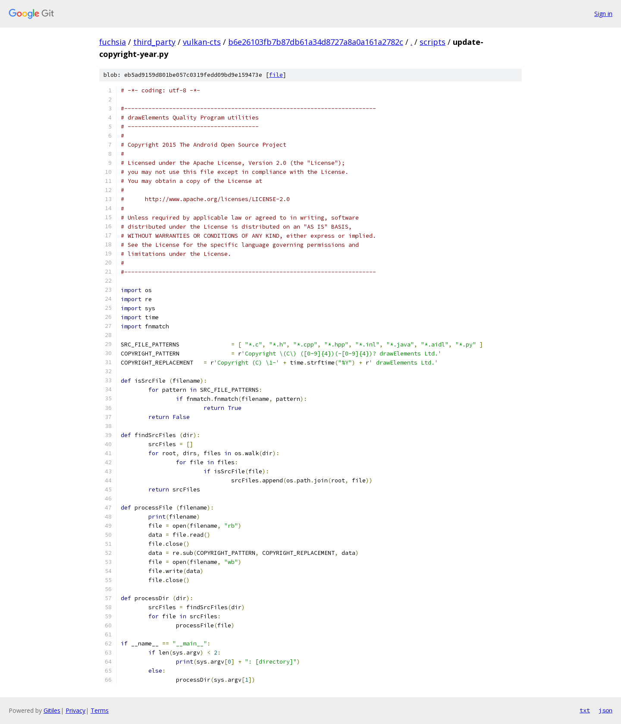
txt (585, 710)
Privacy (75, 710)
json (605, 710)
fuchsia (112, 42)
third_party (154, 42)
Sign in (603, 13)
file (276, 75)
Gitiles (52, 710)
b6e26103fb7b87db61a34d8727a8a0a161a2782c (315, 42)
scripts (432, 42)
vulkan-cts (202, 42)
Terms (100, 710)
